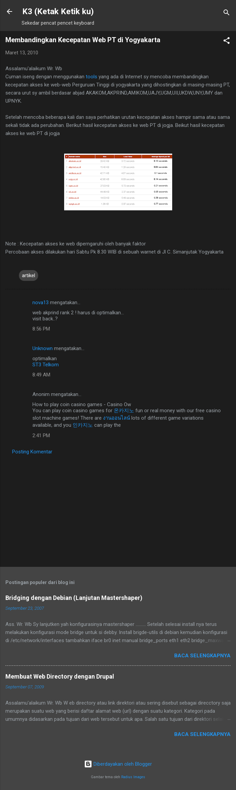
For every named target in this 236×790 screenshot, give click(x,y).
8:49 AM (41, 375)
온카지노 (124, 410)
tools (92, 77)
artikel (28, 275)
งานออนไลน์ (116, 418)
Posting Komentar (32, 452)
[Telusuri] (226, 13)
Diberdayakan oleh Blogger (118, 764)
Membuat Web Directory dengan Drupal (59, 676)
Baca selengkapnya (202, 656)
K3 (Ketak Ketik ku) (58, 11)
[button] (226, 41)
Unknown (42, 348)
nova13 (40, 302)
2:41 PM (41, 435)
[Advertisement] (118, 509)
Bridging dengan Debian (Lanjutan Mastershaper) (73, 597)
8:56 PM (41, 329)
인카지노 (83, 425)
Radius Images (133, 777)
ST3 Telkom (45, 365)
